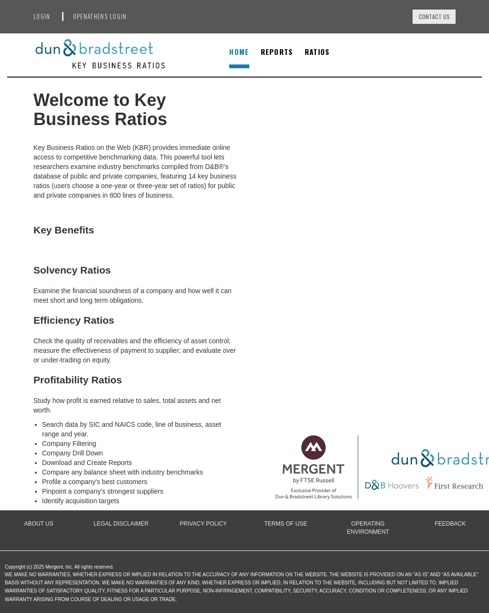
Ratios (317, 52)
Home (239, 52)
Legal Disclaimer (121, 523)
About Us (38, 523)
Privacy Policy (203, 523)
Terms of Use (285, 523)
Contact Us (434, 16)
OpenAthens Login (100, 16)
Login (42, 16)
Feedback (450, 523)
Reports (277, 52)
